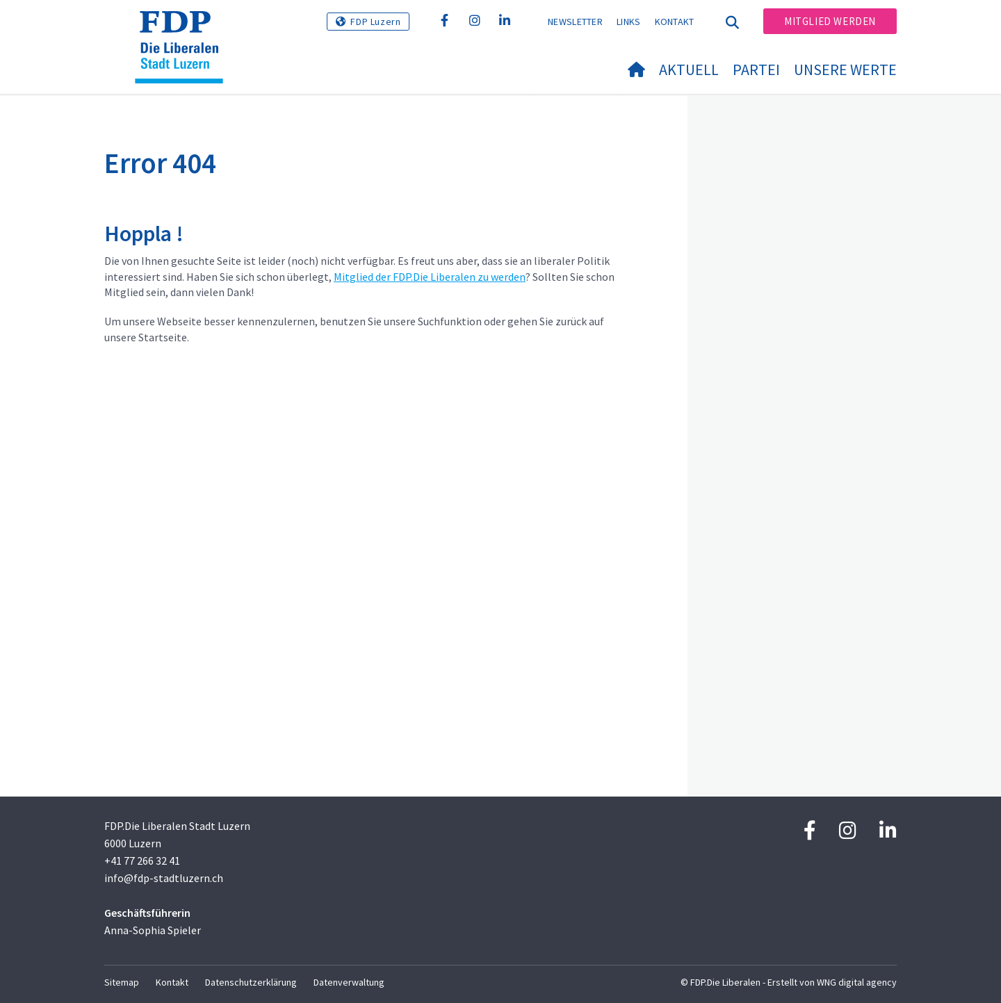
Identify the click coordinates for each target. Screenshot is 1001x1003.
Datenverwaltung (349, 982)
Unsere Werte (845, 69)
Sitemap (121, 982)
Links (629, 21)
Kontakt (674, 21)
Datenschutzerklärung (251, 982)
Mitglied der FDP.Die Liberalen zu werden (430, 277)
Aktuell (689, 69)
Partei (756, 69)
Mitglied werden (830, 21)
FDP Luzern (375, 21)
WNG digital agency (857, 982)
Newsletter (575, 21)
